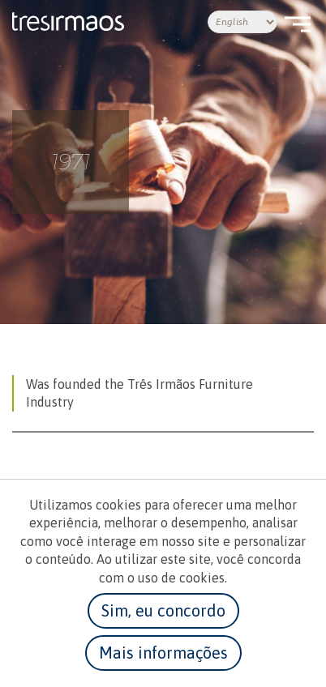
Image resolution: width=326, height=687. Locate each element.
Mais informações (163, 652)
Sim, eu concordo (163, 610)
